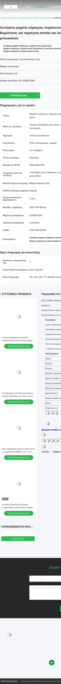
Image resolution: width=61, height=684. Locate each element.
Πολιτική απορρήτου (9, 681)
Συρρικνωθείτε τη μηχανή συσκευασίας (34, 18)
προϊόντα (12, 18)
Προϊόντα (41, 6)
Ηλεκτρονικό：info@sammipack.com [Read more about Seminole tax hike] (18, 647)
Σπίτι (27, 6)
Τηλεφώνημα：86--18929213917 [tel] (16, 642)
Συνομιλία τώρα (19, 95)
